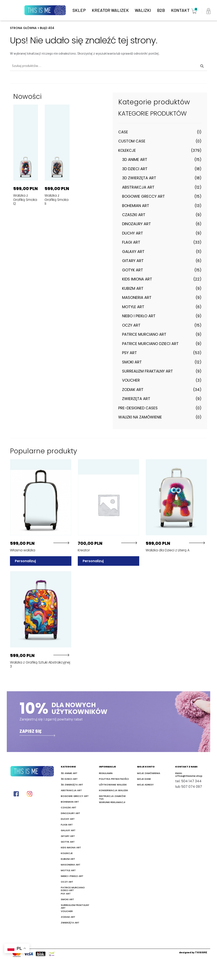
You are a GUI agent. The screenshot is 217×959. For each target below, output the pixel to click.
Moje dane (144, 778)
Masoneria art (137, 297)
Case (123, 132)
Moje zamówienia (148, 772)
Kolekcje (127, 150)
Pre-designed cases (138, 408)
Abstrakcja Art (138, 187)
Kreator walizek (110, 10)
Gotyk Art (132, 270)
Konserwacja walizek (113, 790)
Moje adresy (145, 784)
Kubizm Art (132, 288)
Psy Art (129, 352)
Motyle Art (133, 306)
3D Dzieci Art (134, 168)
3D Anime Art (134, 159)
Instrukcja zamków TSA (112, 797)
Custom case (131, 141)
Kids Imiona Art (137, 279)
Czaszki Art (133, 214)
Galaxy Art (133, 251)
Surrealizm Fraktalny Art (147, 371)
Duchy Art (132, 233)
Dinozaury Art (136, 223)
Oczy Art (131, 325)
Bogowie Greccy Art (143, 196)
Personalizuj (25, 560)
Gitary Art (133, 260)
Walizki (143, 10)
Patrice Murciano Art (144, 334)
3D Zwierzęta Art (139, 178)
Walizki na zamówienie (140, 417)
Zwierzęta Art (136, 398)
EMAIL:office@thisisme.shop (188, 774)
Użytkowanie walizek (113, 784)
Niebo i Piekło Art (139, 316)
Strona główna (23, 28)
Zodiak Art (132, 389)
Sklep (79, 10)
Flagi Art (131, 242)
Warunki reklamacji (112, 801)
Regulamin (106, 772)
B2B (161, 10)
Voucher (131, 380)
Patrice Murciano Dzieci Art (150, 343)
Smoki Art (132, 362)
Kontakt (180, 10)
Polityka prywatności (114, 778)
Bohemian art (135, 205)
